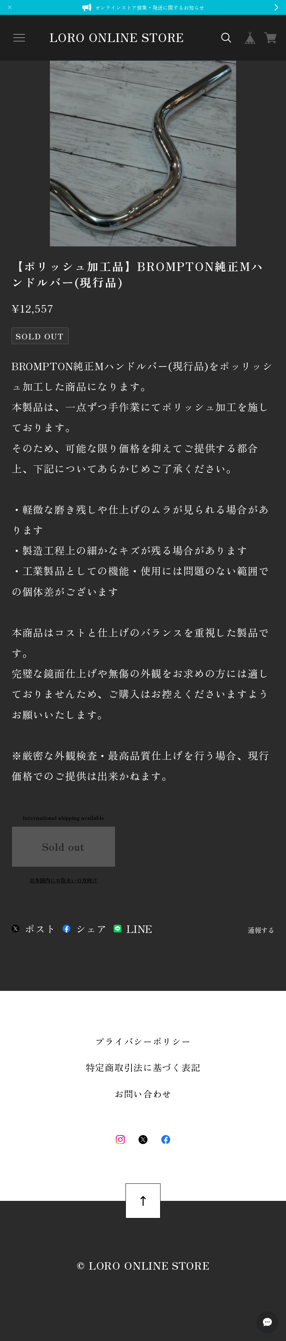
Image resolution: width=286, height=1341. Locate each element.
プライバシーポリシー (143, 1041)
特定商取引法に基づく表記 (143, 1067)
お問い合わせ (143, 1093)
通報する (261, 930)
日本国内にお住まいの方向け (63, 880)
